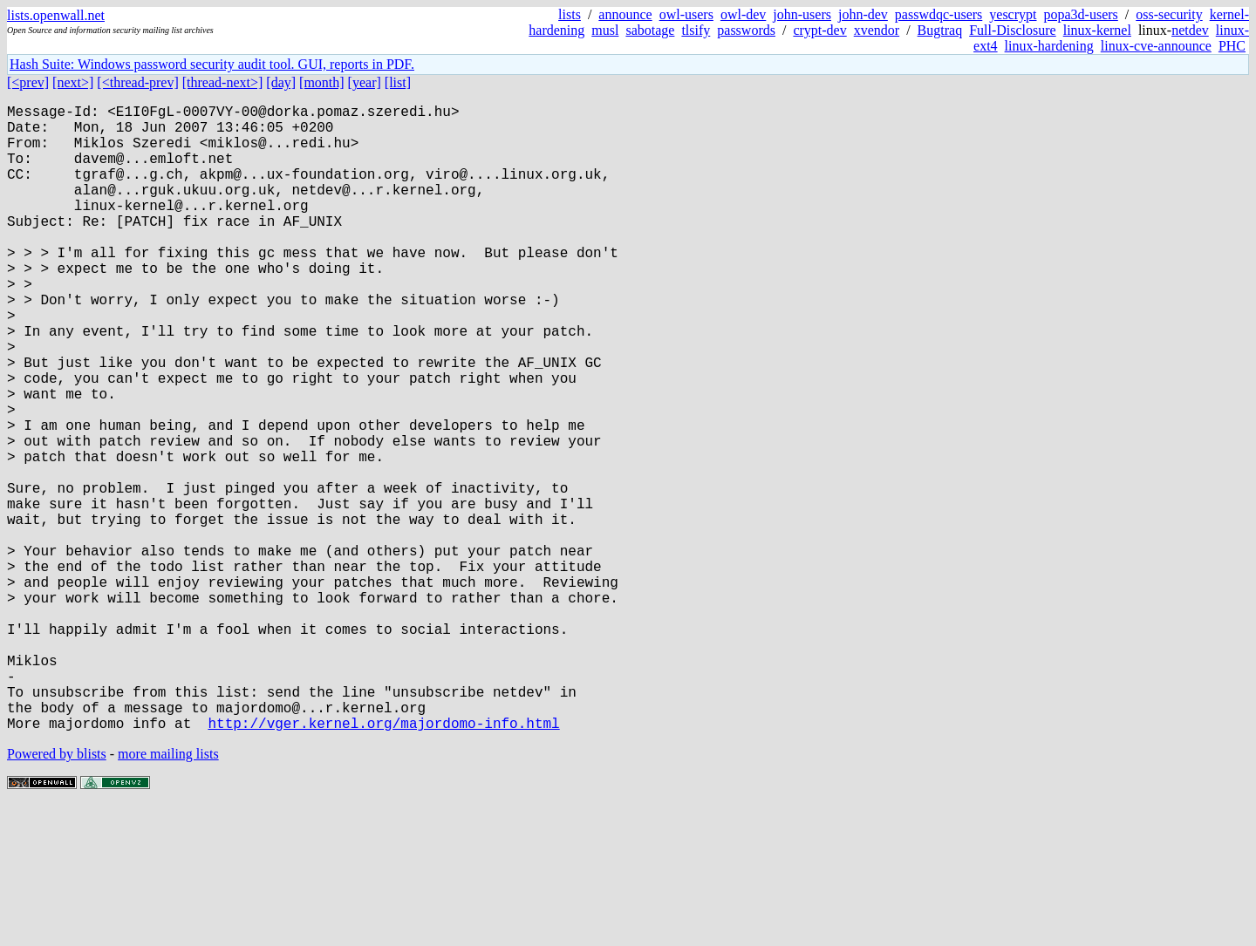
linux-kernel (1097, 30)
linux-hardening (1049, 45)
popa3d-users (1080, 14)
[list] (398, 82)
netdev (1190, 30)
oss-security (1169, 14)
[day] (281, 82)
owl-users (686, 14)
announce (625, 14)
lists (569, 14)
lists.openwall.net (56, 15)
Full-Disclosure (1012, 30)
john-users (802, 14)
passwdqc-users (938, 14)
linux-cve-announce (1156, 45)
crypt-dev (819, 30)
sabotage (649, 30)
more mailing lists (168, 893)
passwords (746, 30)
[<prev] (28, 82)
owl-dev (743, 14)
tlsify (695, 30)
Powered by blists (56, 893)
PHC (1232, 45)
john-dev (863, 14)
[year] (364, 82)
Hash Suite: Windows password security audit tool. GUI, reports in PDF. (212, 64)
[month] (322, 82)
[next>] (72, 82)
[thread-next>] (222, 82)
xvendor (876, 30)
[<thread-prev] (137, 82)
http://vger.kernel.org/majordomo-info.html (383, 862)
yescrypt (1012, 14)
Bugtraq (940, 30)
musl (604, 30)
